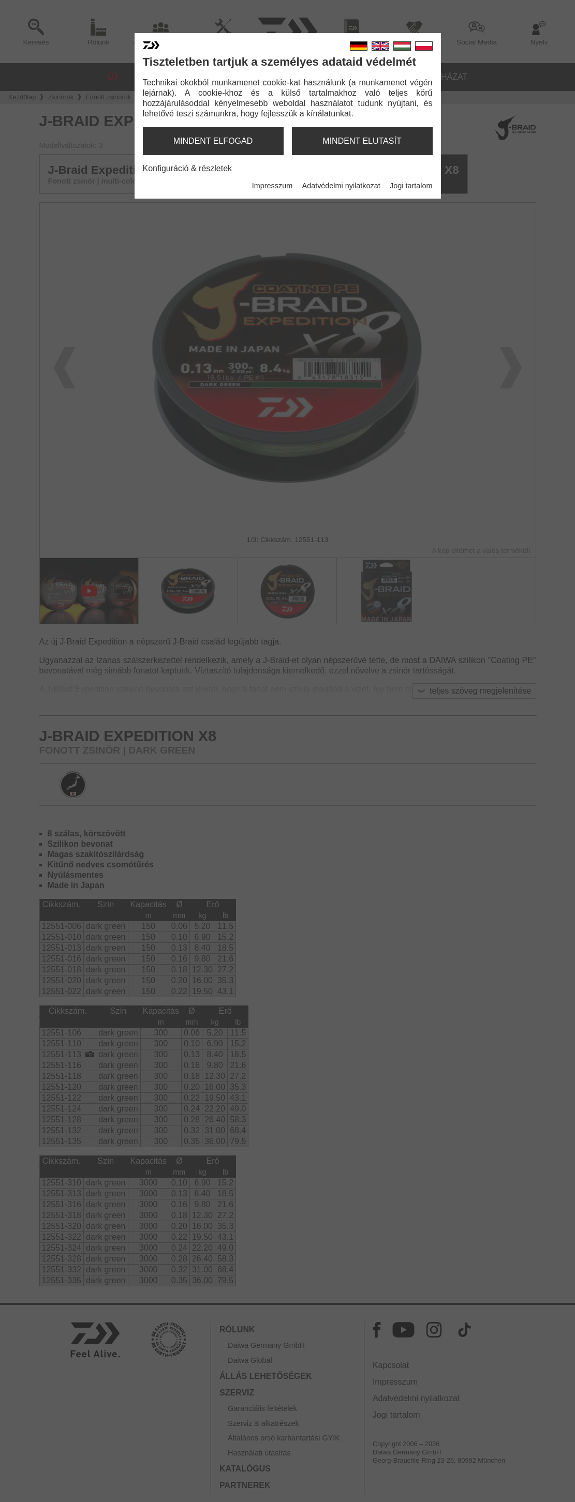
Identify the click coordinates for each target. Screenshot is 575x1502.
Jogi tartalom (411, 186)
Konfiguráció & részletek (187, 168)
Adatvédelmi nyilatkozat (341, 186)
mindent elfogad (213, 141)
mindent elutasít (361, 141)
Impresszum (272, 186)
